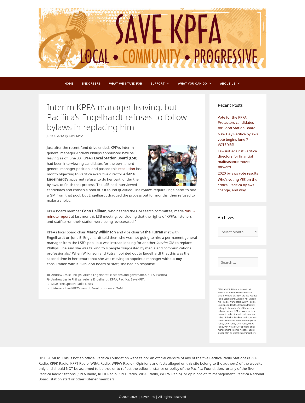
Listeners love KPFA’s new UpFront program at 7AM (87, 288)
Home (69, 83)
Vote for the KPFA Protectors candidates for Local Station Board (236, 122)
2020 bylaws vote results (238, 173)
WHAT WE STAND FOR (125, 83)
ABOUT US (232, 83)
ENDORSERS (91, 83)
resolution (126, 168)
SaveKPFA (138, 279)
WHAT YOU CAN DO (197, 83)
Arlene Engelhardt (95, 275)
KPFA (151, 275)
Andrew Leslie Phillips (66, 275)
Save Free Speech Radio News (72, 284)
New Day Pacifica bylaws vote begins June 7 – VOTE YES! (238, 139)
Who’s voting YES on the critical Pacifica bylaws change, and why (237, 184)
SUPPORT (162, 83)
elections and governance (128, 275)
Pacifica (161, 275)
